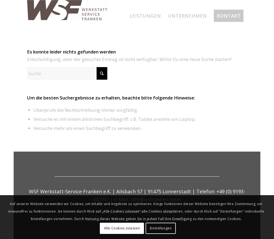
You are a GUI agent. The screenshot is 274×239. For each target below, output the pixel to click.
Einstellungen (161, 228)
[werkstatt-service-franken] (67, 16)
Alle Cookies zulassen (122, 228)
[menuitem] (145, 16)
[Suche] (67, 73)
